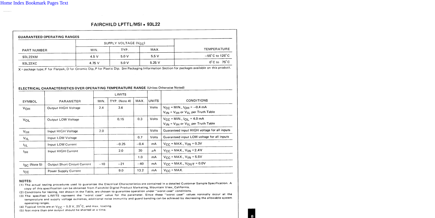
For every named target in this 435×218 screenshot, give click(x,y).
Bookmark (36, 2)
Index (18, 2)
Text (64, 2)
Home (6, 2)
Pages (52, 2)
